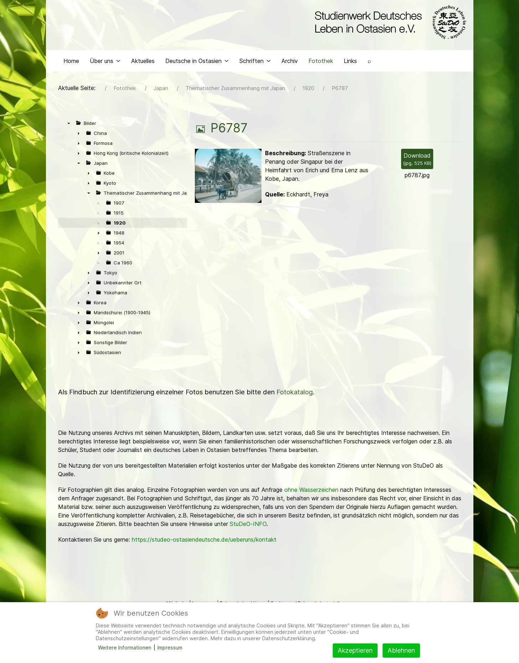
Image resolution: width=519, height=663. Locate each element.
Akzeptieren (355, 650)
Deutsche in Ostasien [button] (197, 73)
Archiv (289, 73)
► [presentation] (79, 146)
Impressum (169, 647)
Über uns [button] (105, 73)
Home (71, 73)
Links (350, 73)
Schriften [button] (255, 73)
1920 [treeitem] (120, 235)
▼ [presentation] (69, 136)
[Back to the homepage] (388, 24)
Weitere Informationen (124, 647)
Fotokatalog (294, 404)
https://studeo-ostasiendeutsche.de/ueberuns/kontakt (204, 552)
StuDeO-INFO (248, 536)
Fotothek (320, 73)
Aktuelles (143, 73)
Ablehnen (401, 650)
